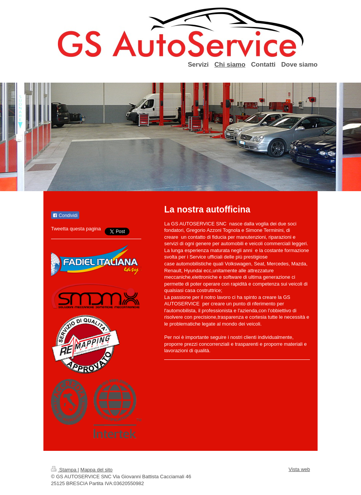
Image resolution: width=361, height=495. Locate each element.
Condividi (65, 215)
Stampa (64, 470)
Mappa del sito (96, 470)
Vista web (299, 469)
